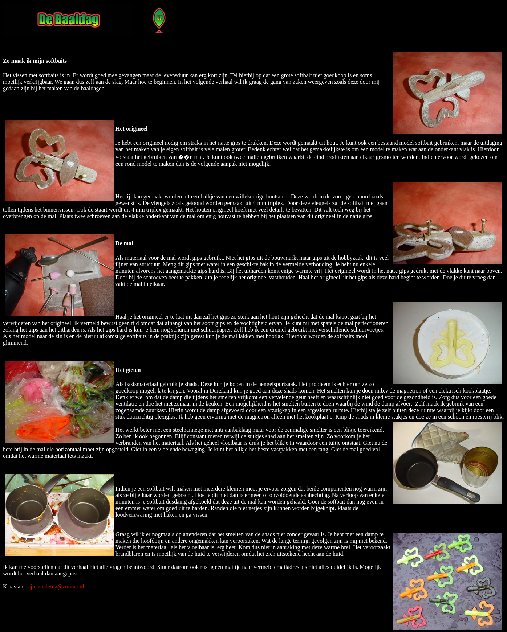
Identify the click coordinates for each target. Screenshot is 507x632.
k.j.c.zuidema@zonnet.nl (55, 586)
